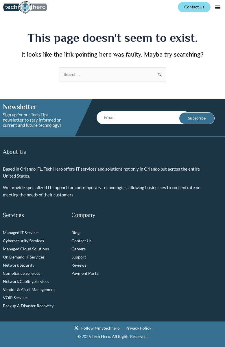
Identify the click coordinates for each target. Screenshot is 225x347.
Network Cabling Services (26, 281)
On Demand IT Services (24, 256)
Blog (75, 232)
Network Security (18, 265)
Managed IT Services (21, 232)
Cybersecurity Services (23, 240)
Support (78, 256)
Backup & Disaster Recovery (28, 305)
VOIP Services (15, 297)
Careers (78, 248)
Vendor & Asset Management (29, 289)
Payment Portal (85, 273)
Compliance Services (21, 273)
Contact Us (81, 240)
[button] (217, 7)
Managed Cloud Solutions (26, 248)
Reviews (78, 265)
